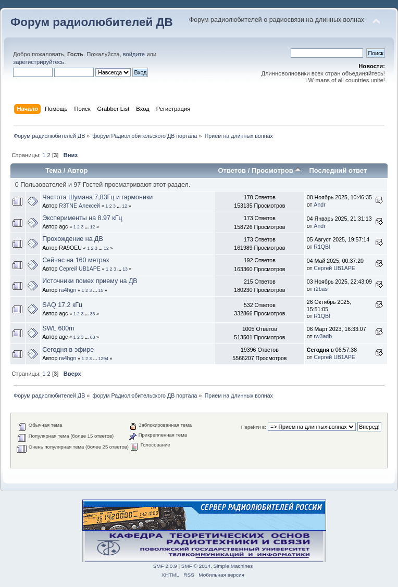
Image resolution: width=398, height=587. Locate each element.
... (119, 206)
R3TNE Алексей (79, 205)
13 (125, 269)
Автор (77, 170)
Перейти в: (253, 427)
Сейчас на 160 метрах (75, 260)
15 (101, 290)
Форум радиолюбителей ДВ (91, 22)
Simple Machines (233, 566)
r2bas (321, 289)
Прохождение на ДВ (72, 239)
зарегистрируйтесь (38, 62)
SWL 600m (58, 328)
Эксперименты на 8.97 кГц (82, 218)
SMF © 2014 (195, 566)
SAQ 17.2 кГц (62, 305)
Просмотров (276, 170)
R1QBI (322, 247)
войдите (134, 54)
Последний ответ (338, 170)
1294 (103, 358)
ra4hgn (67, 290)
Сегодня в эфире (68, 349)
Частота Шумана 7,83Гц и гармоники (97, 197)
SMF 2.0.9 (165, 566)
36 (92, 313)
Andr (319, 204)
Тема (53, 170)
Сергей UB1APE (80, 268)
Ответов (232, 170)
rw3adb (323, 336)
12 (124, 206)
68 (92, 337)
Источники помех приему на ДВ (89, 281)
